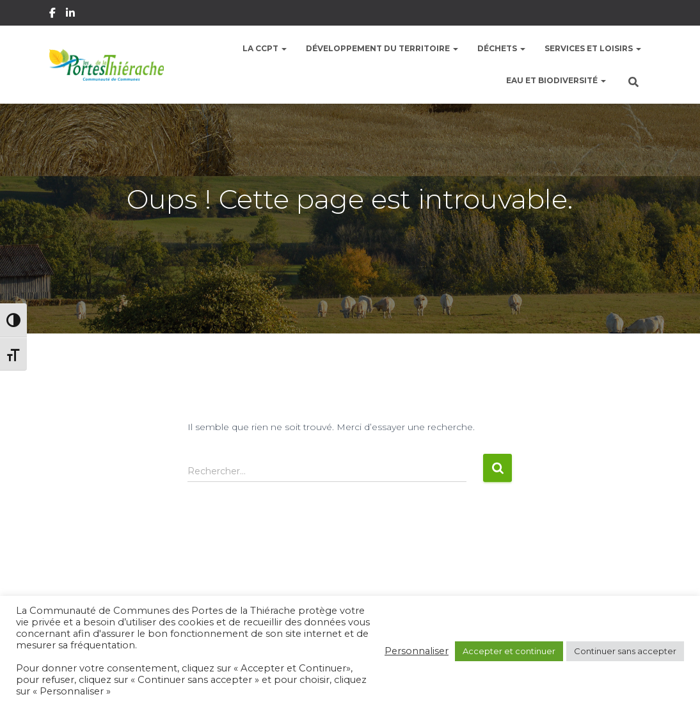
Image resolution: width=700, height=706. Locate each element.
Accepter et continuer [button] (509, 651)
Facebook (53, 14)
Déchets (501, 48)
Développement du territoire (382, 48)
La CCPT (265, 48)
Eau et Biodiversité (556, 80)
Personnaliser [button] (417, 651)
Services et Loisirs (593, 48)
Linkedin (71, 14)
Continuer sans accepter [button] (625, 651)
